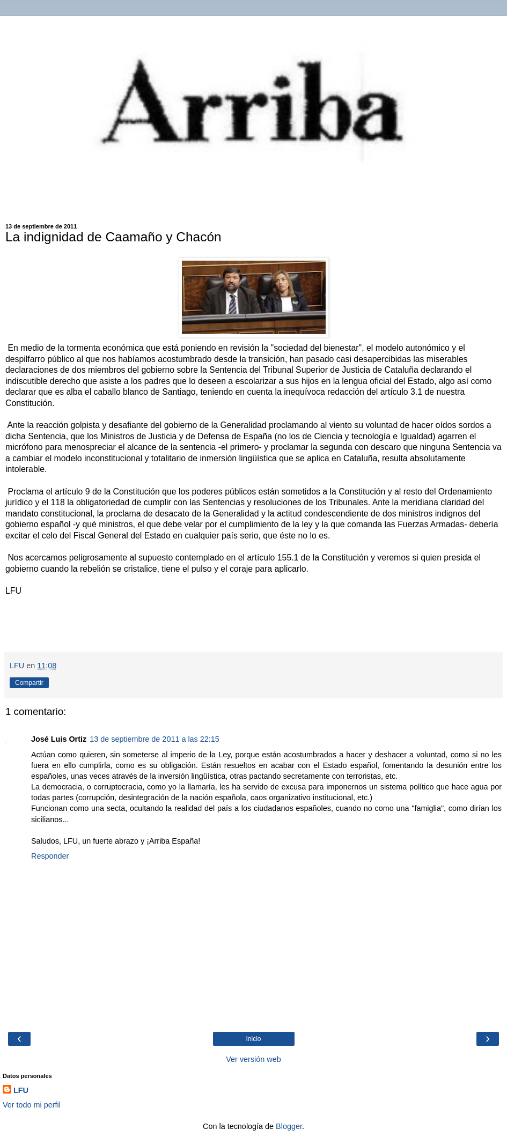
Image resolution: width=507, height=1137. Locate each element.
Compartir (29, 682)
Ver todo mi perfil (32, 1105)
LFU (20, 1090)
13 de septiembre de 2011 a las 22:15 (154, 739)
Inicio (253, 1039)
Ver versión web (253, 1059)
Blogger (289, 1126)
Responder (50, 856)
